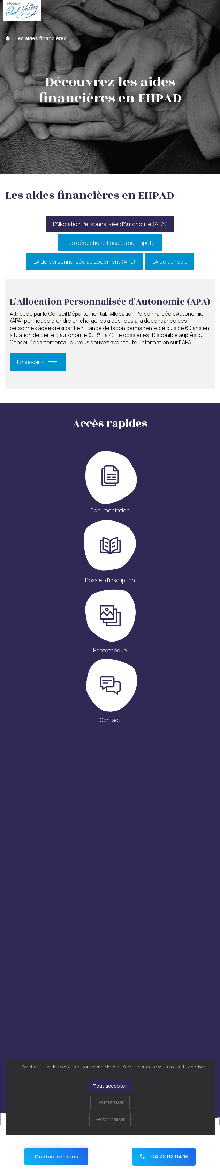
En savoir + (30, 362)
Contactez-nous (56, 1156)
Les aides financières (41, 38)
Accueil (7, 38)
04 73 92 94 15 (163, 1156)
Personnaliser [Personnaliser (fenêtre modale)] (110, 1119)
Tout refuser (110, 1102)
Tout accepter (110, 1085)
